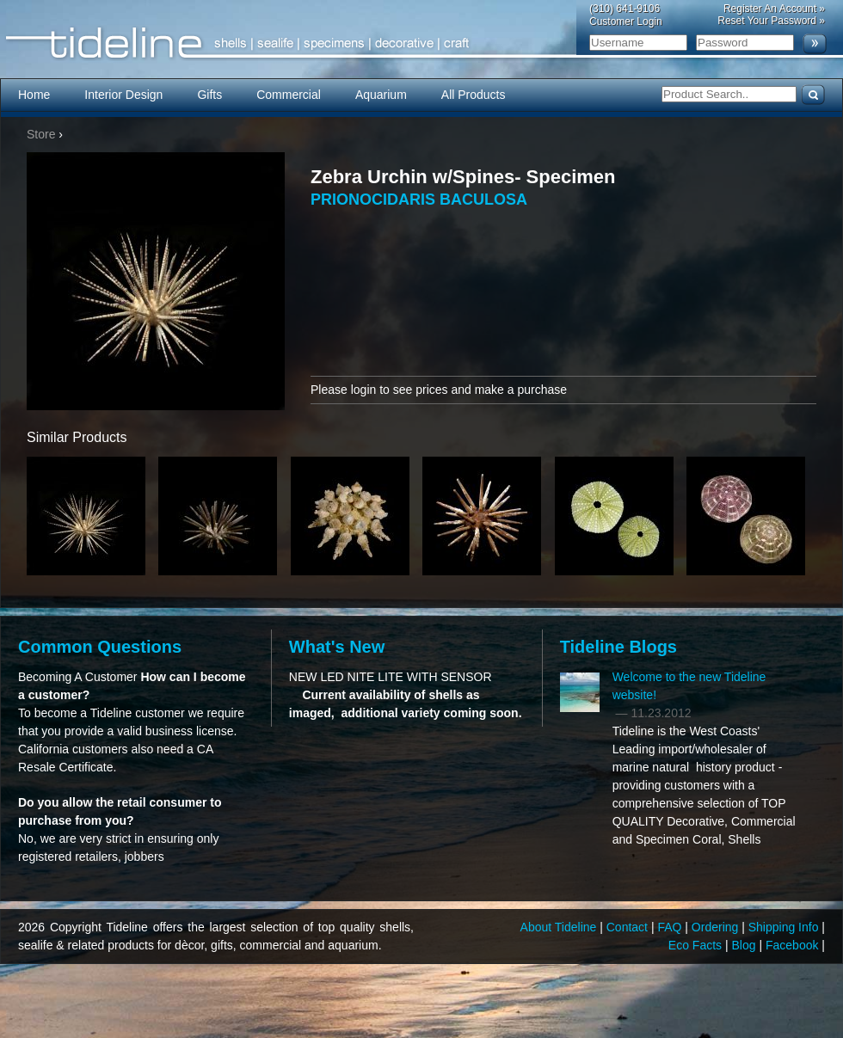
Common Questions (100, 646)
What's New (337, 646)
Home (34, 94)
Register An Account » (774, 9)
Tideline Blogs (618, 646)
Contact (628, 927)
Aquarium (381, 94)
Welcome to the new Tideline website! (689, 686)
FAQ (671, 927)
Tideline (421, 43)
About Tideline (560, 927)
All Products (473, 94)
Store (41, 134)
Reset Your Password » (771, 21)
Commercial (288, 94)
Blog (746, 945)
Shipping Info (785, 927)
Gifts (209, 94)
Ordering (716, 927)
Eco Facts (696, 945)
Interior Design (123, 94)
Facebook (793, 945)
